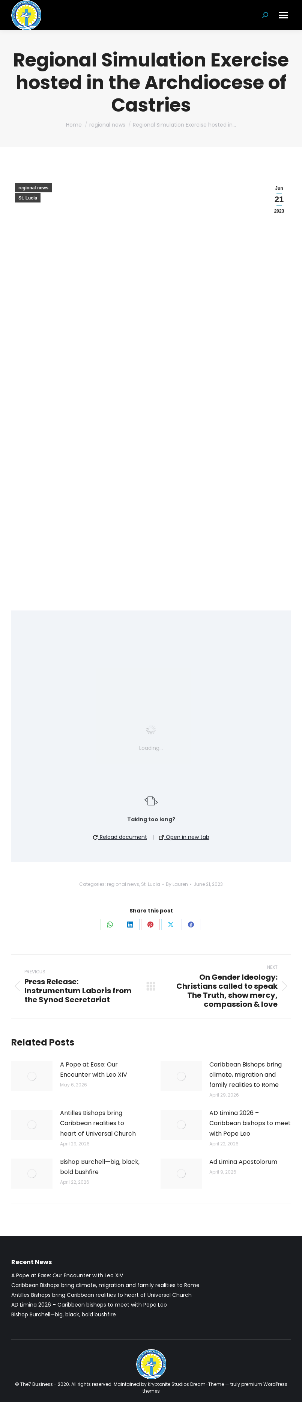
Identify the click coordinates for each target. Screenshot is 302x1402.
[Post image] (32, 1076)
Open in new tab (184, 837)
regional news (33, 187)
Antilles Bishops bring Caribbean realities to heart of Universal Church (98, 1123)
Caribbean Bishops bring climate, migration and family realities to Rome (245, 1074)
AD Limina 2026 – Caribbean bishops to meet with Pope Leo (250, 1123)
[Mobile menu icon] (283, 15)
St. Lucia (27, 198)
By (177, 884)
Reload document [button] (120, 837)
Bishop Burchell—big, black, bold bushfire (100, 1166)
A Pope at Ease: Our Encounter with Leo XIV (93, 1069)
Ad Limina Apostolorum (243, 1161)
